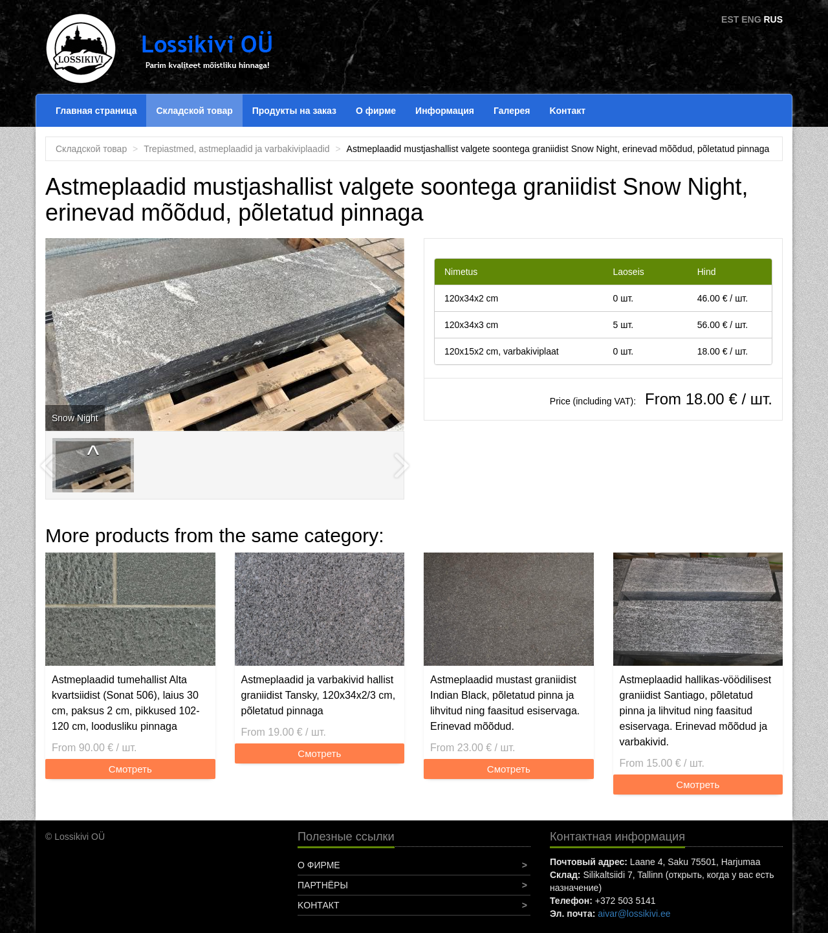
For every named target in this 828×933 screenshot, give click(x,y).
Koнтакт (567, 110)
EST (730, 19)
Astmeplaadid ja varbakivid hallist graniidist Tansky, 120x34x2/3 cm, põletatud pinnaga (318, 695)
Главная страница (96, 110)
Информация (444, 110)
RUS (773, 19)
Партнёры (323, 885)
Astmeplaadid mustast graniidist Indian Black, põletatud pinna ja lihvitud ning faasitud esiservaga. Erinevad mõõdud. (505, 703)
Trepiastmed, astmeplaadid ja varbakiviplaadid (236, 149)
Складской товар (194, 110)
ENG (751, 19)
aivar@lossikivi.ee (634, 913)
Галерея (512, 110)
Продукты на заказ (294, 110)
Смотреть (130, 768)
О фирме (376, 110)
